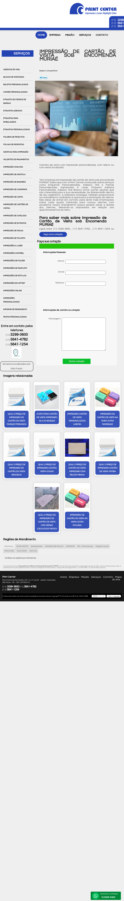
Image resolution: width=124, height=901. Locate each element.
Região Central (102, 546)
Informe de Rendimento (15, 309)
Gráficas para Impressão (16, 152)
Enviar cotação (76, 361)
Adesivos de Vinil (11, 69)
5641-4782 (19, 339)
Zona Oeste (22, 551)
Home (41, 35)
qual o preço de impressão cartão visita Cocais (47, 468)
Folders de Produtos (14, 137)
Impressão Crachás (13, 167)
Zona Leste (9, 551)
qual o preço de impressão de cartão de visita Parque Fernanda (16, 419)
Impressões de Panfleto (15, 268)
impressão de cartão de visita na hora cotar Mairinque (107, 419)
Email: (82, 273)
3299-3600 (19, 335)
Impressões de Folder (14, 261)
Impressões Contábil (13, 253)
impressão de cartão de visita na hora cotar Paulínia (77, 520)
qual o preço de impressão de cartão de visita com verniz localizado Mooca (47, 522)
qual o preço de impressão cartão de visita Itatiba (107, 468)
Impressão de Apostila (14, 174)
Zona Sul (33, 551)
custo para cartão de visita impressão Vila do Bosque (46, 417)
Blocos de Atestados (13, 77)
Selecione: (9, 546)
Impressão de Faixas (13, 231)
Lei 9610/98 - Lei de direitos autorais (92, 567)
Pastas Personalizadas (15, 317)
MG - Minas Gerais (85, 546)
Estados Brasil (36, 546)
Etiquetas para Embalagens (10, 120)
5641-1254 (19, 344)
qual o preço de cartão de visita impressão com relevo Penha (77, 469)
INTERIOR (70, 546)
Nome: (82, 262)
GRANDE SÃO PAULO (54, 546)
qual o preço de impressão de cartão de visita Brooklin (16, 469)
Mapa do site (117, 578)
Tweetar (43, 77)
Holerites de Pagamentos (16, 159)
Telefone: (80, 283)
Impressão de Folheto (14, 238)
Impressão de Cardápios (15, 189)
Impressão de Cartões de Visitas (15, 206)
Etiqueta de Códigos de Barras (14, 101)
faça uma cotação (53, 234)
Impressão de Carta (13, 197)
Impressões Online (12, 291)
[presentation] (63, 298)
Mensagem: (74, 334)
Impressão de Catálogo (15, 216)
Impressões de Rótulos (15, 276)
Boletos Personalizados (16, 84)
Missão (69, 35)
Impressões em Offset (14, 283)
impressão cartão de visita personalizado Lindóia (77, 419)
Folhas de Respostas (13, 144)
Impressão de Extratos (15, 223)
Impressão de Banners (14, 182)
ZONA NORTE (22, 546)
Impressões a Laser (13, 246)
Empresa (55, 35)
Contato (102, 35)
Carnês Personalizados (15, 92)
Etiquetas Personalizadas (16, 129)
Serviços (85, 35)
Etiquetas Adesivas (13, 111)
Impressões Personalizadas (11, 300)
